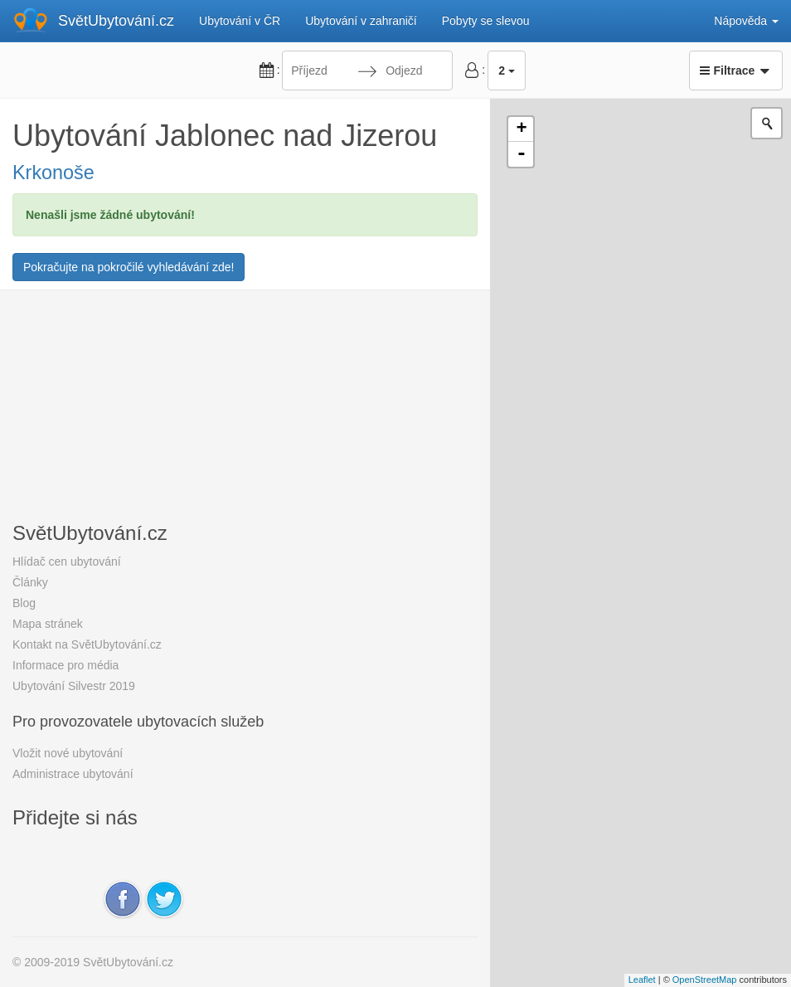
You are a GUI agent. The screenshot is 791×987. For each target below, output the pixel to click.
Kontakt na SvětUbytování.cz (87, 644)
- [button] (521, 154)
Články (30, 582)
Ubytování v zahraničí (361, 20)
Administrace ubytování (72, 773)
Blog (24, 603)
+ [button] (521, 129)
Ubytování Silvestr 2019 (73, 686)
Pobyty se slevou (486, 20)
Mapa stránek (47, 623)
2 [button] (506, 70)
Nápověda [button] (746, 20)
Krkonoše (53, 172)
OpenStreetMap (704, 980)
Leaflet (642, 980)
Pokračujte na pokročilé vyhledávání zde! (128, 267)
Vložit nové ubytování (67, 753)
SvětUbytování (116, 20)
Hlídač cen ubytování (66, 561)
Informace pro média (65, 665)
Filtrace (736, 70)
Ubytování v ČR (239, 20)
